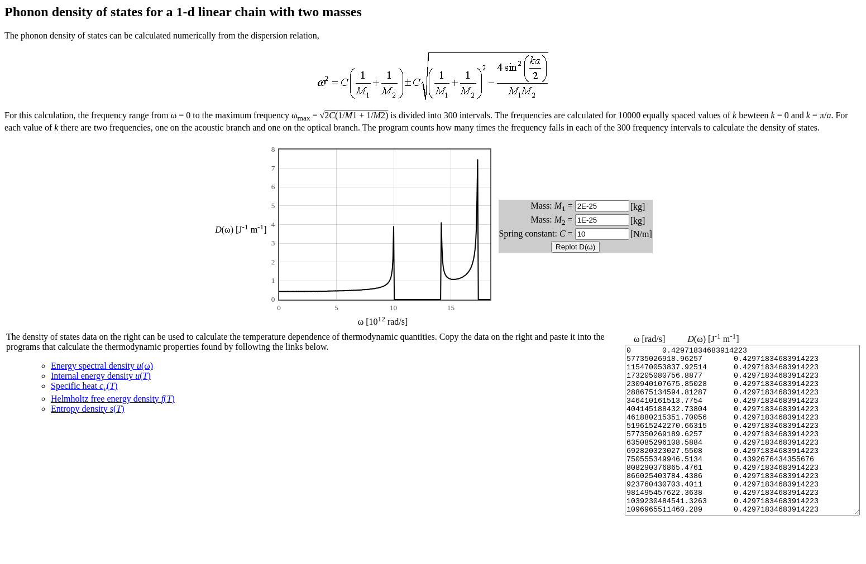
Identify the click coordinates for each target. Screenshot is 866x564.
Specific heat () (84, 386)
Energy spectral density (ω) (102, 365)
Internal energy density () (101, 375)
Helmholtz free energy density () (113, 398)
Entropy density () (88, 408)
